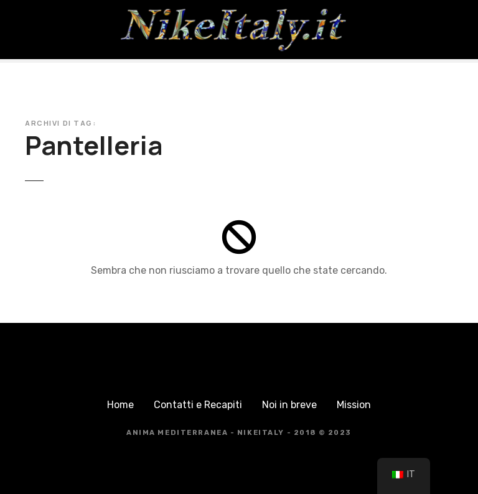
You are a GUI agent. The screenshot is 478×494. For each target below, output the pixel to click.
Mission (354, 405)
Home (120, 405)
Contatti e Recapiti (198, 405)
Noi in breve (289, 405)
